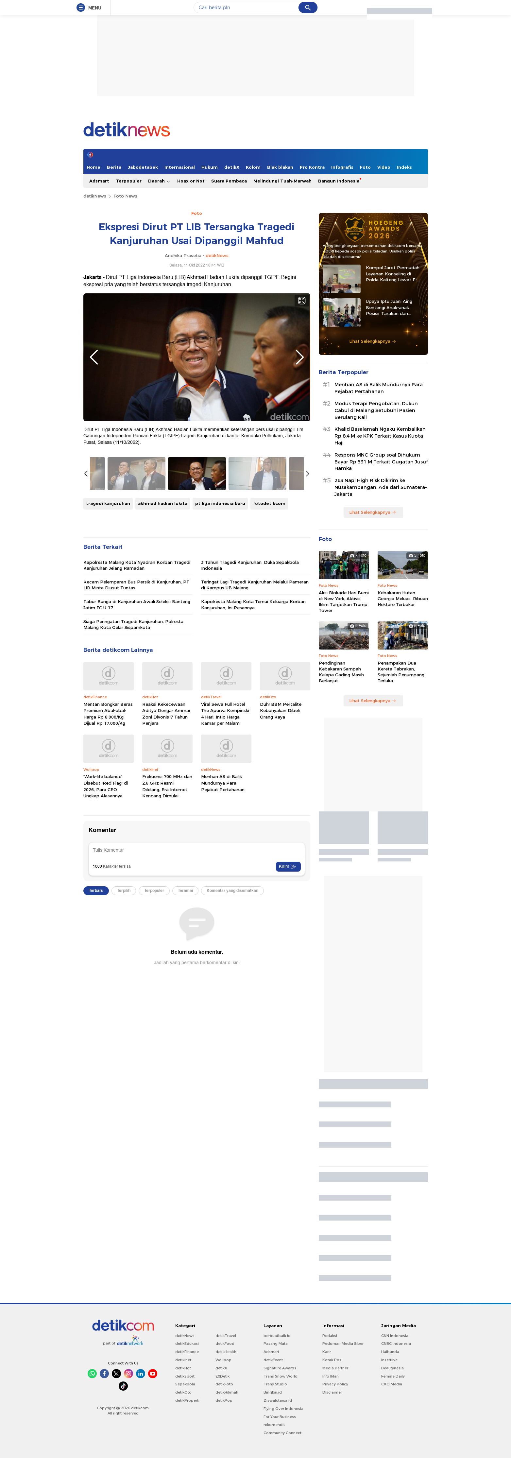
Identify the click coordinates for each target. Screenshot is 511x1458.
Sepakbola (185, 1384)
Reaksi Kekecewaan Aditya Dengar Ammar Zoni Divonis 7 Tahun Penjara (166, 714)
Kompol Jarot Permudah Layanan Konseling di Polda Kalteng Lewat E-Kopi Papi (392, 274)
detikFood (224, 1343)
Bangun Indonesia (338, 180)
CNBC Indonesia (396, 1343)
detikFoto (224, 1384)
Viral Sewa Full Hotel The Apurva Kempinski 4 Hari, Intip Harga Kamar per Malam (225, 714)
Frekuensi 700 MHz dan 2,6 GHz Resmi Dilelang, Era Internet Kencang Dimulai (167, 786)
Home (93, 167)
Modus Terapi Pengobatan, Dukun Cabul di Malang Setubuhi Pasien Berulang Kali (376, 410)
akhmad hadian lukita (162, 503)
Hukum (209, 167)
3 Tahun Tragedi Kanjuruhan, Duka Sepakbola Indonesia (250, 565)
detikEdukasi (187, 1343)
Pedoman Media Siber (343, 1343)
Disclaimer (332, 1392)
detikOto (183, 1392)
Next (299, 357)
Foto (365, 167)
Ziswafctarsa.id (278, 1400)
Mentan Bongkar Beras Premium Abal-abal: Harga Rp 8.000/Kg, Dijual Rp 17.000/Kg (108, 714)
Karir (326, 1351)
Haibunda (390, 1351)
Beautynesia (392, 1368)
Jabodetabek (143, 167)
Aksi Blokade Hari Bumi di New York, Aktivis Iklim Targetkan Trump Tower (344, 601)
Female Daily (393, 1376)
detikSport (185, 1376)
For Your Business (280, 1417)
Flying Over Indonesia (283, 1408)
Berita (114, 167)
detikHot (183, 1368)
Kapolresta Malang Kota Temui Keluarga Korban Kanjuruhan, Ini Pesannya (253, 604)
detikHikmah (226, 1392)
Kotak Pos (331, 1360)
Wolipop (223, 1360)
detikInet (183, 1360)
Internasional (179, 167)
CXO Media (391, 1384)
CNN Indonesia (394, 1335)
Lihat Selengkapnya (372, 341)
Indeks (404, 167)
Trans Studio (275, 1384)
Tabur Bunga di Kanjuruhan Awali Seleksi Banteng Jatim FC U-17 (136, 604)
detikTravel (225, 1335)
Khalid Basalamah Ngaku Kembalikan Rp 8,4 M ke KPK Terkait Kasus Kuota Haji (380, 436)
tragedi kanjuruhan (108, 503)
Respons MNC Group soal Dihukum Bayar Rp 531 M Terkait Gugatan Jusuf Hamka (381, 462)
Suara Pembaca (229, 180)
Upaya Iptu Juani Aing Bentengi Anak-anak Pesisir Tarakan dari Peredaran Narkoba (389, 307)
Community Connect (282, 1433)
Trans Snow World (281, 1376)
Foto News (125, 196)
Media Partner (335, 1368)
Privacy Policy (335, 1384)
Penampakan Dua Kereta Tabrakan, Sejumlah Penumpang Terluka (401, 672)
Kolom (253, 167)
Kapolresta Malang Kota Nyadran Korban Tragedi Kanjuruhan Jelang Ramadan (136, 565)
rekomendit (274, 1424)
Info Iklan (330, 1376)
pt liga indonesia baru (220, 503)
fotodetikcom (269, 503)
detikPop (223, 1400)
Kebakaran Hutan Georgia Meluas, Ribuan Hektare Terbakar (403, 598)
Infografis (342, 167)
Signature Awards (280, 1368)
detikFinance (187, 1351)
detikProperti (187, 1400)
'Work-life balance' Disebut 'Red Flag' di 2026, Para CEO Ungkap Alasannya (105, 786)
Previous (93, 357)
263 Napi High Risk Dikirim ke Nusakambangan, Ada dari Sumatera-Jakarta (380, 487)
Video (383, 167)
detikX (231, 167)
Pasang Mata (276, 1343)
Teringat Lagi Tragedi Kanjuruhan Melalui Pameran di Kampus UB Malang (255, 584)
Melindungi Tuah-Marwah (282, 180)
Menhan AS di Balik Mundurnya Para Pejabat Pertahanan (223, 783)
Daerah (159, 181)
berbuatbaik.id (277, 1335)
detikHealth (225, 1351)
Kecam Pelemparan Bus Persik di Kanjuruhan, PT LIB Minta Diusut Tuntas (136, 584)
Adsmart (99, 180)
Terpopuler (129, 180)
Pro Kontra (312, 167)
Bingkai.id (273, 1392)
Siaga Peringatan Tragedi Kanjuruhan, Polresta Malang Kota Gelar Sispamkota (133, 624)
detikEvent (273, 1360)
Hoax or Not (191, 180)
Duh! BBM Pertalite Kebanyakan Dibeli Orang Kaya (280, 711)
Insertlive (389, 1360)
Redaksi (329, 1335)
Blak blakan (280, 167)
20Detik (222, 1376)
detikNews (94, 196)
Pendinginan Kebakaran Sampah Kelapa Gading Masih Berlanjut (341, 672)
